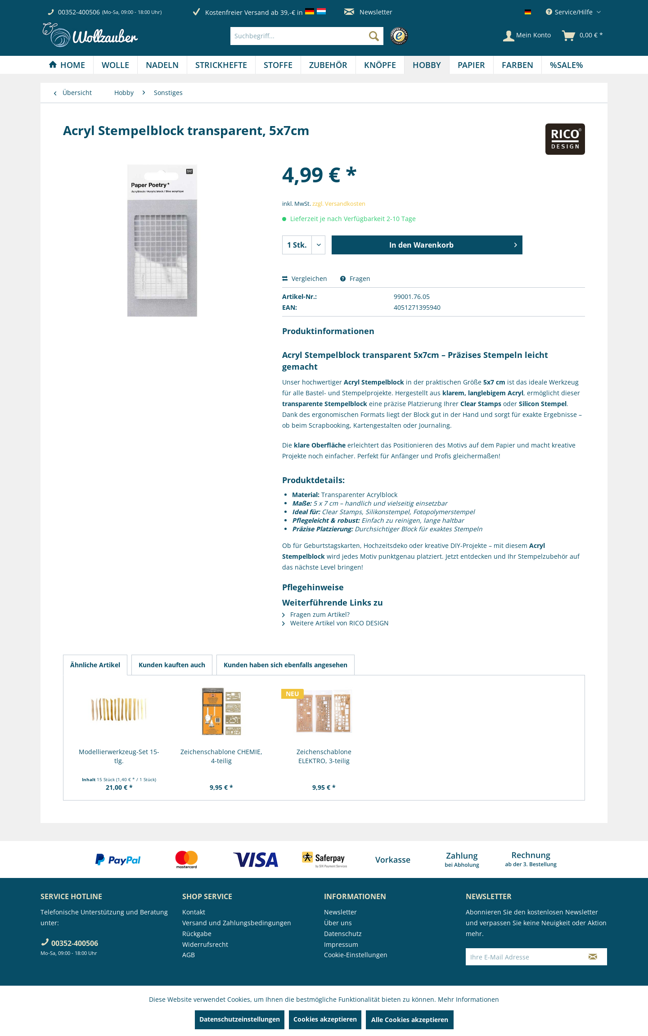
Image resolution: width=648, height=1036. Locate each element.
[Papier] (471, 65)
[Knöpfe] (380, 65)
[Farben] (517, 65)
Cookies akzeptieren (325, 1019)
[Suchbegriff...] (306, 36)
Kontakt (193, 912)
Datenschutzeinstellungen (239, 1019)
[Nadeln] (162, 65)
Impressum (341, 944)
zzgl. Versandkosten (338, 203)
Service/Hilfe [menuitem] (570, 12)
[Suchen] (373, 36)
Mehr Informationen (468, 999)
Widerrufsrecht (205, 944)
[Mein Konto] (527, 36)
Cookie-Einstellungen (355, 954)
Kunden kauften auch (172, 665)
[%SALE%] (566, 65)
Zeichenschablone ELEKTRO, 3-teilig (324, 756)
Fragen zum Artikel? (316, 614)
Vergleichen (304, 278)
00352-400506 (79, 12)
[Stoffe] (278, 65)
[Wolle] (115, 65)
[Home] (66, 65)
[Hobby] (427, 65)
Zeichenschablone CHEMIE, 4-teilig (221, 756)
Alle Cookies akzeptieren (409, 1019)
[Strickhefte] (221, 65)
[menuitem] (321, 36)
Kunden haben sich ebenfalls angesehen (285, 665)
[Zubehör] (328, 65)
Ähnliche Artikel (95, 665)
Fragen (355, 278)
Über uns (338, 922)
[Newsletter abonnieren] (593, 956)
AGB (188, 954)
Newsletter (368, 12)
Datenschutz (343, 933)
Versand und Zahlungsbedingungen (236, 922)
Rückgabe (197, 933)
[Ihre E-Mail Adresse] (522, 956)
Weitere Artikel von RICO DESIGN (335, 623)
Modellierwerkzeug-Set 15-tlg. (119, 756)
